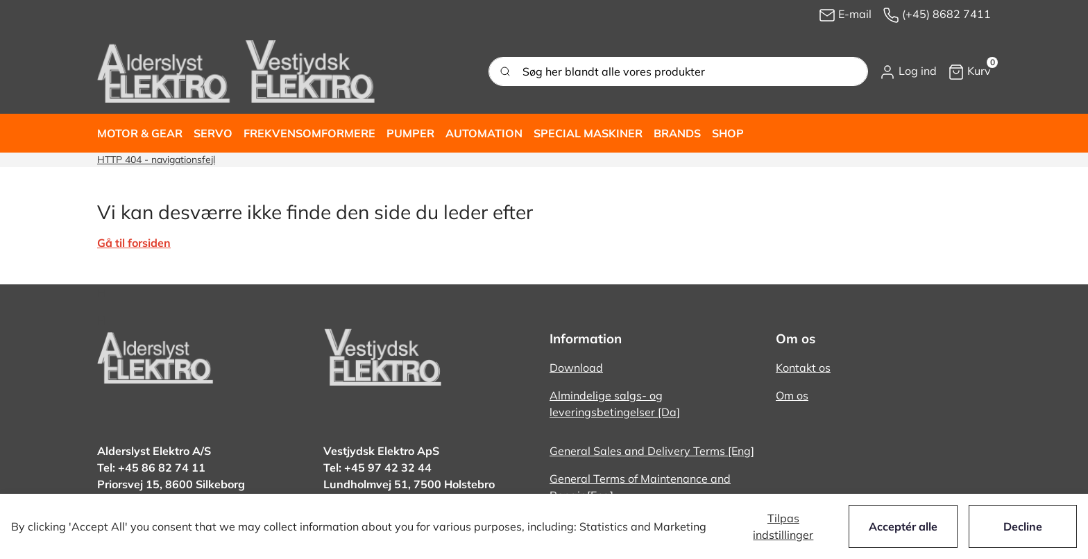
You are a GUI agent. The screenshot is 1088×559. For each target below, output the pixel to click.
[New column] (236, 71)
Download (576, 368)
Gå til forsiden (134, 243)
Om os (792, 395)
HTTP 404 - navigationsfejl (156, 159)
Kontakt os (803, 368)
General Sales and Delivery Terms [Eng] (652, 451)
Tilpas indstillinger (783, 526)
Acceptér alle (903, 526)
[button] (908, 71)
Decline (1022, 526)
